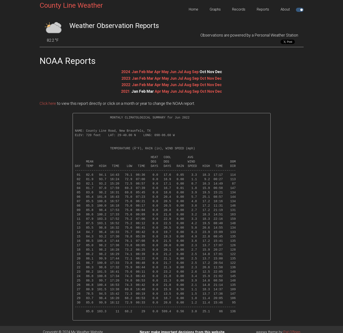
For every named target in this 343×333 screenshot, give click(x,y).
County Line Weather (71, 5)
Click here (48, 103)
